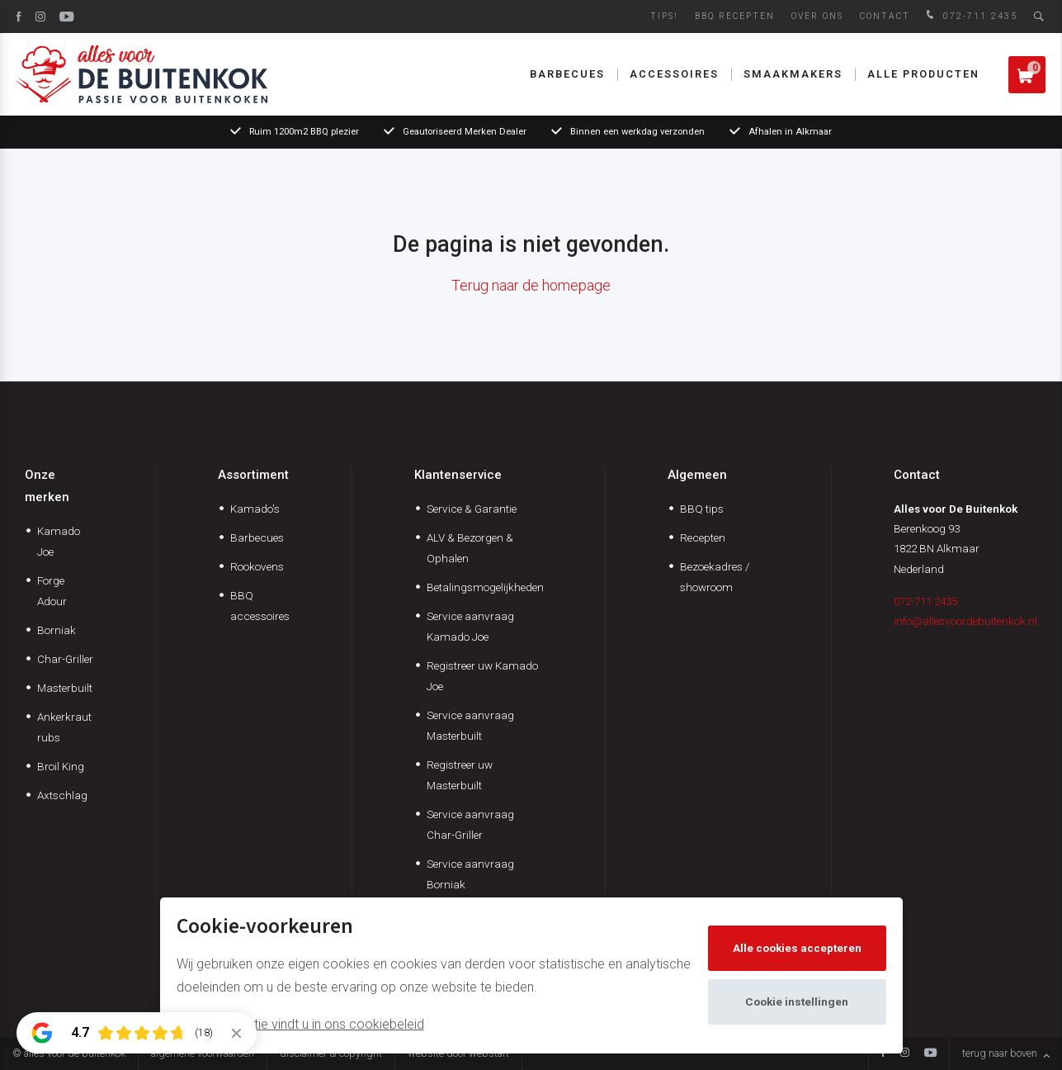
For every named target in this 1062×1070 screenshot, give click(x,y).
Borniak (56, 630)
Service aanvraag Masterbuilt (470, 725)
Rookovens (257, 566)
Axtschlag (62, 795)
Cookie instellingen (796, 1001)
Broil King (60, 766)
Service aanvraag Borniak (470, 874)
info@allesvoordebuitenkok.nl (965, 620)
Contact (885, 16)
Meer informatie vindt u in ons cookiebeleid (300, 1024)
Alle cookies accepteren (797, 947)
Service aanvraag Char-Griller (470, 824)
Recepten (702, 537)
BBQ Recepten (735, 16)
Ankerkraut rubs (64, 727)
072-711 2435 (970, 16)
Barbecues (567, 74)
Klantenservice (458, 474)
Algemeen (697, 474)
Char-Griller (65, 658)
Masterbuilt (64, 687)
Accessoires (674, 74)
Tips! (664, 16)
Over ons (817, 16)
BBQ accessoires (260, 606)
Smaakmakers (793, 74)
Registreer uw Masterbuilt (460, 775)
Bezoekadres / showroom (714, 577)
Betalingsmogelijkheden (485, 587)
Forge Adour (52, 591)
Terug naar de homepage (531, 285)
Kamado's (255, 508)
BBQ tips (702, 508)
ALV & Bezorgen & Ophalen (470, 548)
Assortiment (253, 474)
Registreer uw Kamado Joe (482, 676)
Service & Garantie (472, 508)
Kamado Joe (58, 541)
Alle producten (923, 74)
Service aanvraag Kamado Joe (470, 626)
